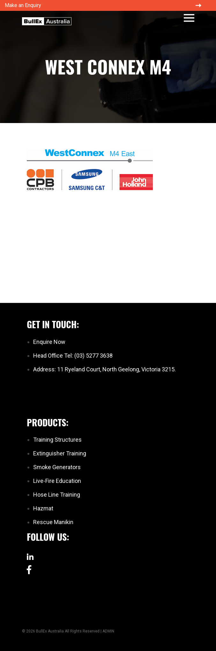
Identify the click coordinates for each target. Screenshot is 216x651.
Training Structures (57, 439)
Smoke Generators (57, 467)
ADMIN (108, 631)
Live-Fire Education (57, 480)
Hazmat (43, 508)
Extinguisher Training (59, 453)
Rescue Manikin (53, 522)
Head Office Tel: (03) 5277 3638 (73, 355)
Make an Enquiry (23, 5)
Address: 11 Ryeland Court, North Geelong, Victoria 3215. (104, 369)
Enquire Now (49, 341)
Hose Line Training (56, 494)
